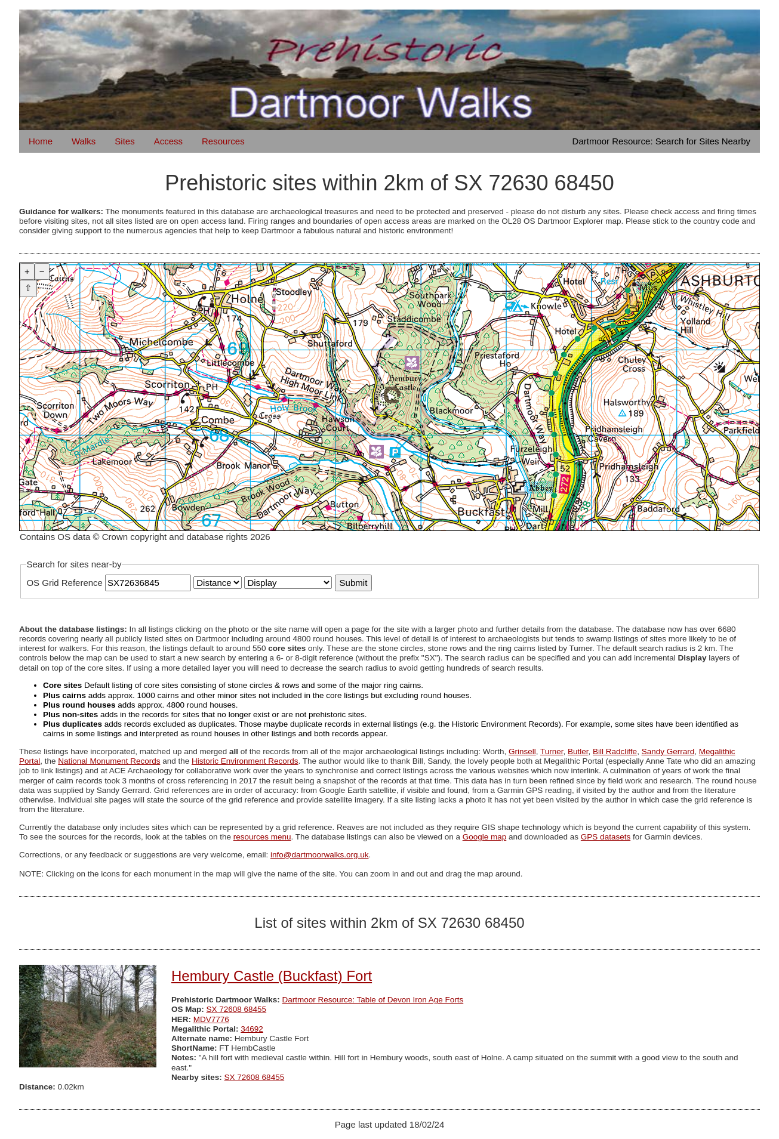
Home (41, 141)
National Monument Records (109, 761)
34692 (252, 1028)
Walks (84, 141)
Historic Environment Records (245, 761)
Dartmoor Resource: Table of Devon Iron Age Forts (373, 999)
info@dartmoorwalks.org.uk (319, 854)
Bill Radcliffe (615, 751)
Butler (578, 751)
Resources (223, 141)
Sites (124, 141)
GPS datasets (605, 836)
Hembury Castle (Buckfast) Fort (271, 976)
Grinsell (522, 751)
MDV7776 (211, 1019)
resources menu (262, 836)
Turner (552, 751)
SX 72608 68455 (237, 1009)
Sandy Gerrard (668, 751)
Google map (485, 836)
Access (168, 141)
